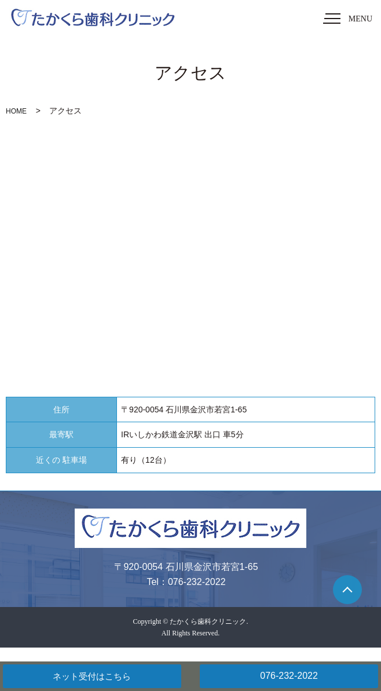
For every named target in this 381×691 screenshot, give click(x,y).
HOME (16, 111)
